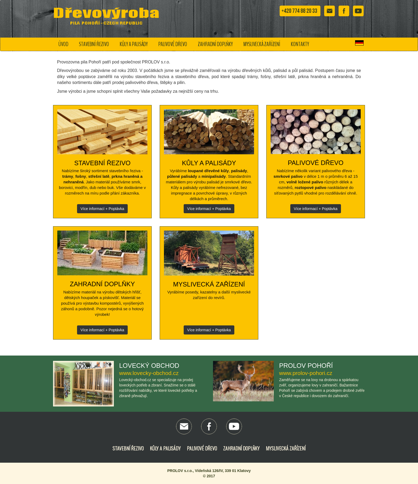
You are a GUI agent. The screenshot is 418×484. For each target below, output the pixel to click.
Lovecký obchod (149, 365)
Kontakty (300, 44)
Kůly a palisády (134, 44)
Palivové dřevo (172, 44)
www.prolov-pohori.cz (305, 373)
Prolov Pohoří (306, 365)
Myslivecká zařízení (261, 44)
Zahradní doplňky (215, 44)
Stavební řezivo (94, 44)
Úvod (63, 44)
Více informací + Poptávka (102, 209)
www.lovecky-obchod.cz (149, 373)
